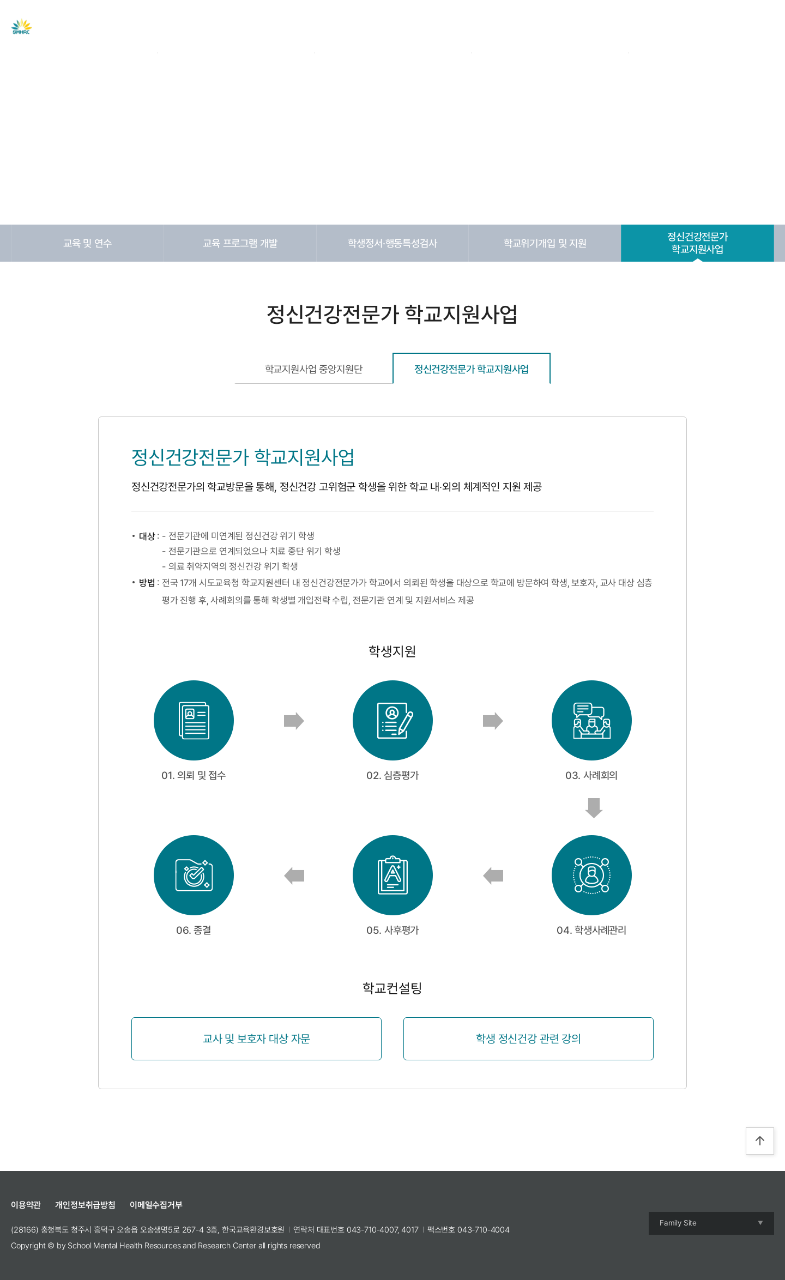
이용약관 (26, 1205)
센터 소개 (273, 26)
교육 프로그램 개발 (240, 243)
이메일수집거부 (156, 1205)
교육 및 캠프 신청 (443, 26)
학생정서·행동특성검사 (392, 243)
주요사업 (328, 26)
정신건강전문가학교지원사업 (697, 243)
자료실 (378, 26)
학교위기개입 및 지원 (545, 243)
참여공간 (513, 26)
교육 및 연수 (87, 243)
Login (692, 27)
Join (718, 27)
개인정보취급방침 (85, 1205)
